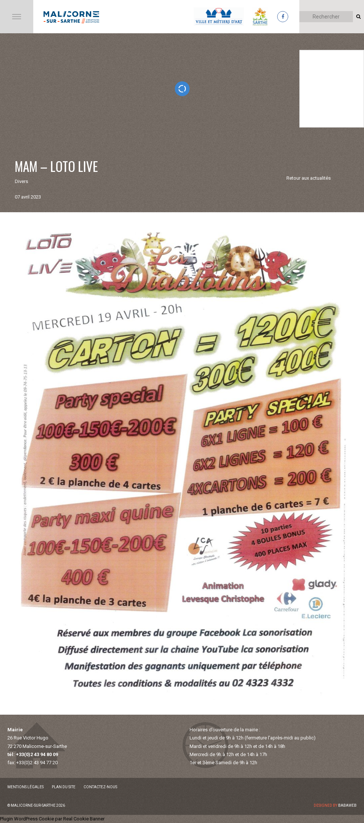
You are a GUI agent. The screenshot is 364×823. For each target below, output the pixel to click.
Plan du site (63, 787)
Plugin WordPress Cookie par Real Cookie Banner (52, 819)
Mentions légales (25, 787)
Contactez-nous (100, 787)
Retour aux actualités (308, 178)
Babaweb (347, 805)
